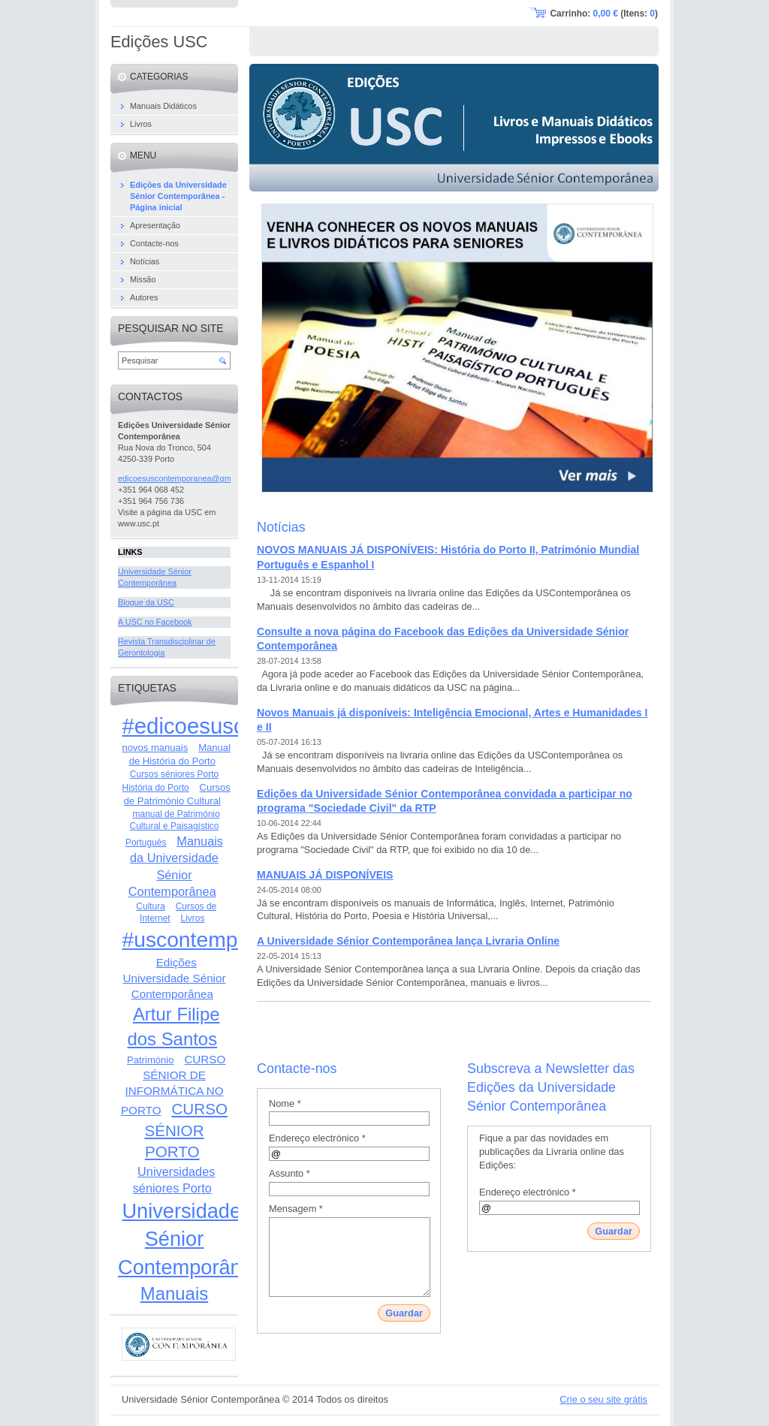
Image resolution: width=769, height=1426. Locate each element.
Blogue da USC (146, 602)
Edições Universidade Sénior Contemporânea (173, 978)
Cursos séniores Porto (174, 774)
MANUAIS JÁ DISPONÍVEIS (325, 875)
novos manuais (155, 747)
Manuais (174, 1293)
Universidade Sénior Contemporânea (191, 1239)
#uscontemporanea (212, 939)
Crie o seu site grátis (603, 1399)
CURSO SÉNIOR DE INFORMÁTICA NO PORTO (173, 1085)
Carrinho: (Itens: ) (604, 13)
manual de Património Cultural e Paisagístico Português (172, 828)
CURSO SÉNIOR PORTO (186, 1130)
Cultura (150, 906)
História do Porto (155, 787)
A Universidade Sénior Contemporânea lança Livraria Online (408, 941)
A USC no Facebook (155, 621)
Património (150, 1060)
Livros (193, 918)
